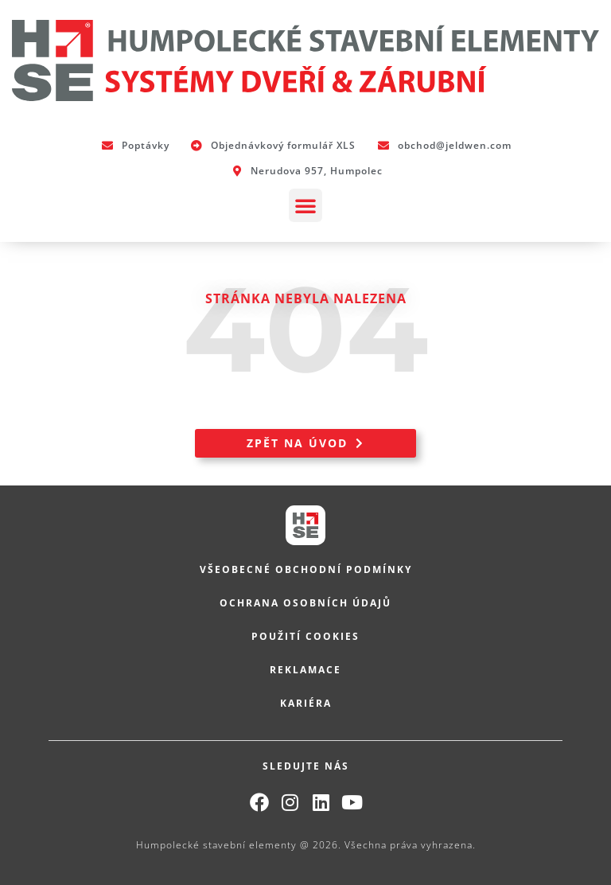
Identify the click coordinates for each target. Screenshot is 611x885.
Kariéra (306, 703)
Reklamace (305, 669)
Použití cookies (305, 636)
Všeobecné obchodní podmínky (306, 569)
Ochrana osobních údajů (305, 603)
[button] (305, 205)
